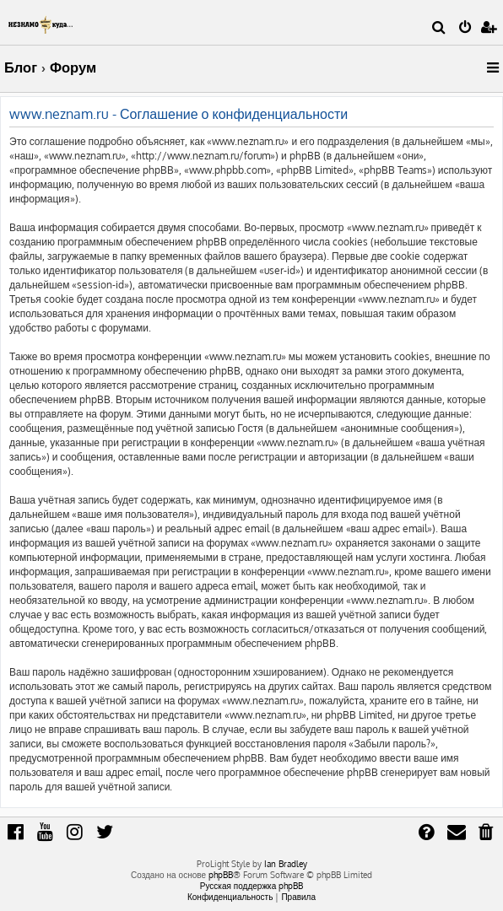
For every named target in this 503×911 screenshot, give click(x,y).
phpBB (220, 875)
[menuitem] (439, 29)
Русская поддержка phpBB (252, 886)
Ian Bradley (285, 864)
